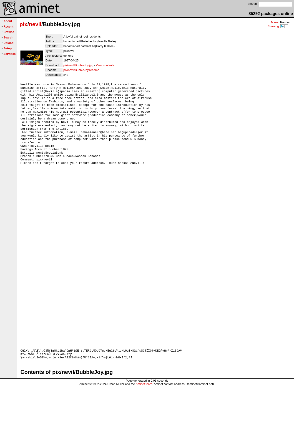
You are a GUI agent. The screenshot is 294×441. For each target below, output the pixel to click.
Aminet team (144, 439)
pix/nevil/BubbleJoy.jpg (78, 65)
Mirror (275, 22)
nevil (35, 24)
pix (24, 24)
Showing (273, 26)
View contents (105, 65)
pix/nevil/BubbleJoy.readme (81, 70)
